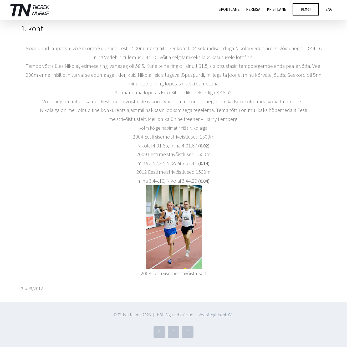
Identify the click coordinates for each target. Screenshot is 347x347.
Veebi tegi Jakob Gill (216, 314)
